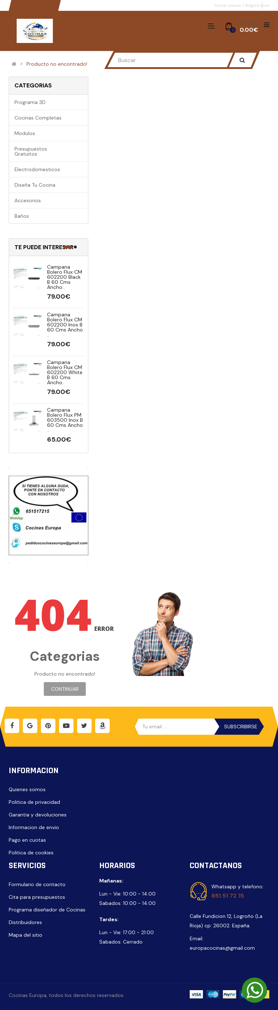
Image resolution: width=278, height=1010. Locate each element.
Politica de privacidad (34, 802)
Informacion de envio (34, 827)
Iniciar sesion (229, 5)
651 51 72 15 (227, 896)
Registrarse (257, 5)
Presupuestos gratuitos (30, 151)
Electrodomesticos (37, 169)
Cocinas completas (38, 117)
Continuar (65, 689)
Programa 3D (30, 102)
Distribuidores (25, 922)
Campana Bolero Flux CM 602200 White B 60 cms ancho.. (65, 372)
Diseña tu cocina (34, 185)
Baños (21, 216)
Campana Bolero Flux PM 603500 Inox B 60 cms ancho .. (65, 420)
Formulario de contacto (37, 884)
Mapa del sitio (25, 935)
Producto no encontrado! (56, 63)
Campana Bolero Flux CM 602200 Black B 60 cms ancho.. (64, 277)
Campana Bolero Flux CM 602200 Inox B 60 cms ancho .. (65, 324)
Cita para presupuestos (37, 897)
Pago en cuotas (27, 840)
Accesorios (27, 200)
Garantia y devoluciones (38, 814)
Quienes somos (27, 789)
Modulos (24, 133)
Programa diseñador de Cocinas (47, 909)
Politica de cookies (31, 852)
